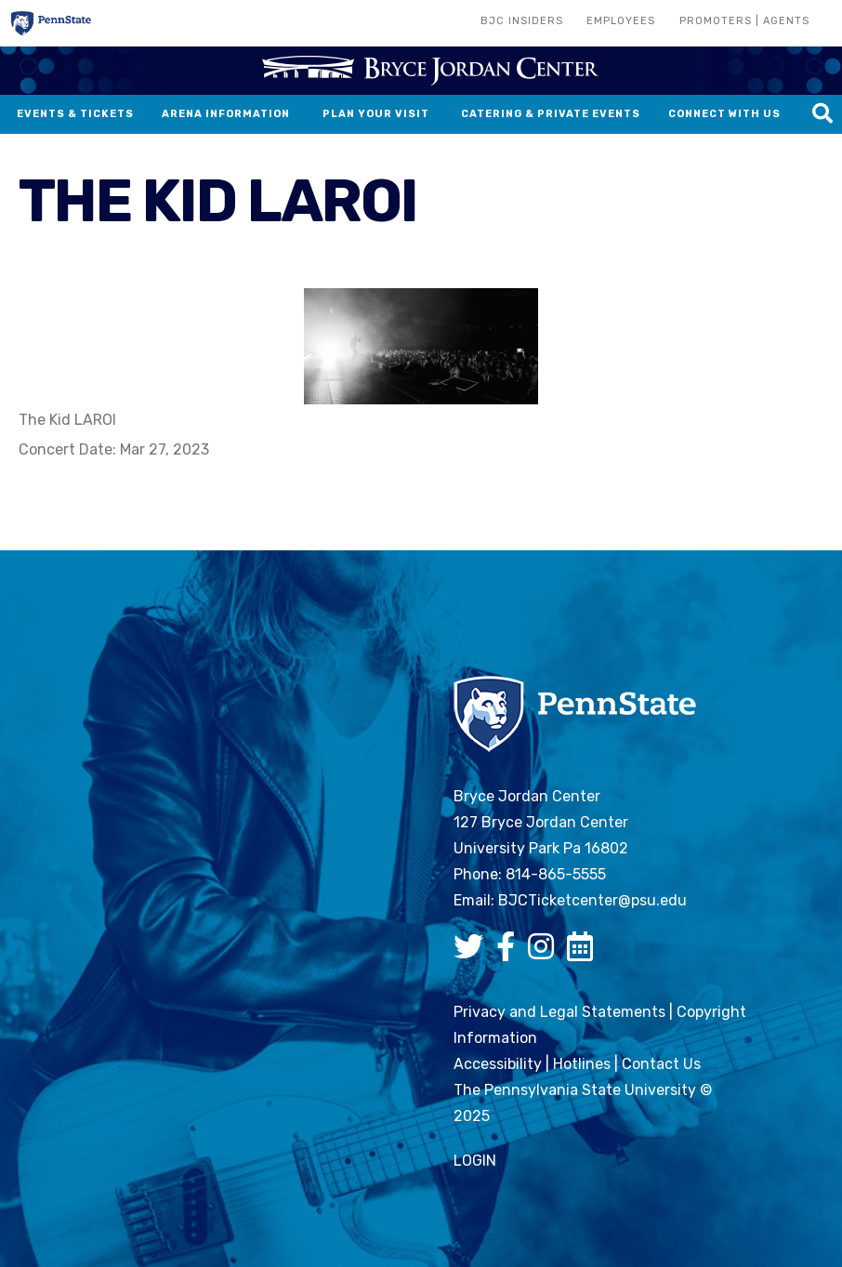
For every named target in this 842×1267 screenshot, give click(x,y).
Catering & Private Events (550, 114)
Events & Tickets (75, 114)
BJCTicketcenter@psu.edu (592, 900)
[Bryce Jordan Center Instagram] (545, 952)
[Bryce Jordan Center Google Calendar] (584, 952)
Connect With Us (724, 114)
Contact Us (661, 1064)
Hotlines (582, 1064)
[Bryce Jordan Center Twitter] (473, 952)
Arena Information (226, 114)
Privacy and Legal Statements (559, 1012)
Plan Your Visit (375, 114)
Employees (620, 21)
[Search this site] (822, 114)
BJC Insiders (521, 21)
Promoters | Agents (744, 21)
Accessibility (498, 1064)
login (475, 1160)
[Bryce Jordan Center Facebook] (510, 952)
